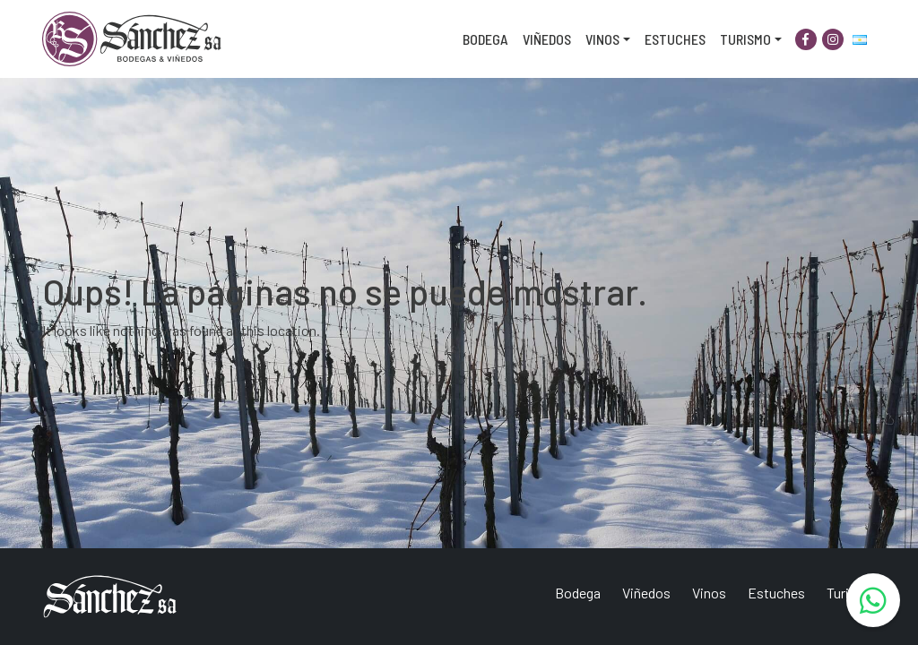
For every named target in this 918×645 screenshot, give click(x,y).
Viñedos (547, 38)
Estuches (675, 38)
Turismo (745, 38)
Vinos (602, 38)
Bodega (485, 38)
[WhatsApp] (873, 600)
